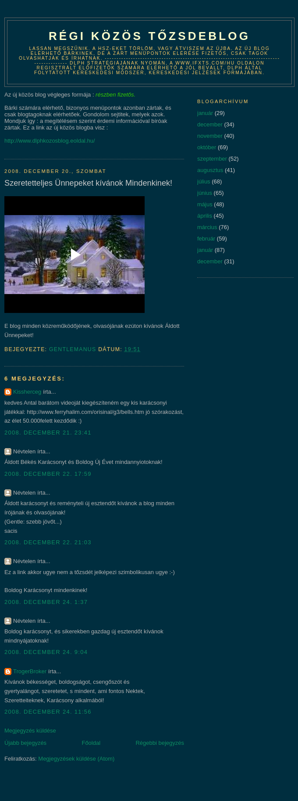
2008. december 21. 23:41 (48, 432)
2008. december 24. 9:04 (46, 652)
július (203, 181)
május (205, 204)
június (204, 193)
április (204, 215)
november (210, 136)
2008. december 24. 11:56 (48, 711)
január (205, 113)
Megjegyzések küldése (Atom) (76, 758)
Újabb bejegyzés (25, 743)
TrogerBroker (29, 671)
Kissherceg (27, 391)
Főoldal (91, 743)
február (206, 238)
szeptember (212, 158)
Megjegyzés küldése (30, 730)
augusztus (210, 170)
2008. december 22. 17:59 (48, 474)
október (206, 147)
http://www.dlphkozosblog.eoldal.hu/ (49, 140)
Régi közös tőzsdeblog (149, 36)
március (207, 227)
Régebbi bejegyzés (159, 743)
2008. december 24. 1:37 (46, 602)
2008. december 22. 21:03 (48, 542)
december (210, 124)
